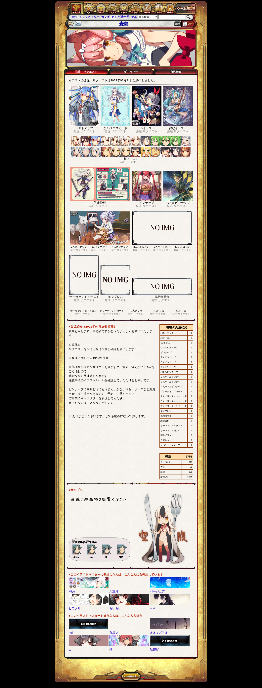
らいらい (115, 608)
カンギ (105, 17)
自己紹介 (175, 71)
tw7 (74, 17)
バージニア (157, 591)
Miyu (72, 591)
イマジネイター (89, 17)
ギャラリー (131, 71)
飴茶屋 (154, 649)
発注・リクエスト (86, 71)
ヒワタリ (75, 608)
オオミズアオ (159, 632)
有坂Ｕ (113, 632)
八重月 (113, 591)
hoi (71, 632)
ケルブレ (137, 17)
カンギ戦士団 (120, 17)
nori (152, 608)
